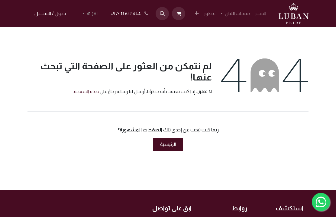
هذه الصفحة (86, 91)
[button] (162, 13)
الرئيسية (168, 144)
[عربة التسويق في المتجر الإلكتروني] (178, 13)
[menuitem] (260, 14)
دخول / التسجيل (50, 13)
